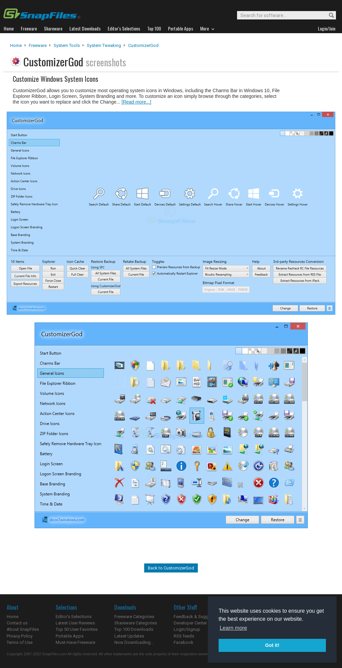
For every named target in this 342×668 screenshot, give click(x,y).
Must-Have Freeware (75, 642)
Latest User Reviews (75, 622)
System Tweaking (104, 45)
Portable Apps (69, 636)
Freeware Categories (134, 616)
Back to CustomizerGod (171, 567)
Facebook (183, 642)
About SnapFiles (23, 629)
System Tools (67, 45)
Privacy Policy (20, 636)
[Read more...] (137, 102)
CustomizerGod (143, 45)
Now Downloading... (134, 642)
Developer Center (190, 622)
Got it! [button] (272, 645)
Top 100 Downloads (133, 629)
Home (16, 45)
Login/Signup (187, 629)
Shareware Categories (135, 622)
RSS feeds (184, 636)
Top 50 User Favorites (77, 629)
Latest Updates (129, 636)
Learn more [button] (233, 628)
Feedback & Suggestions (198, 616)
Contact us (17, 622)
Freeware (38, 45)
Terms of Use (20, 642)
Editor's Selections (74, 616)
